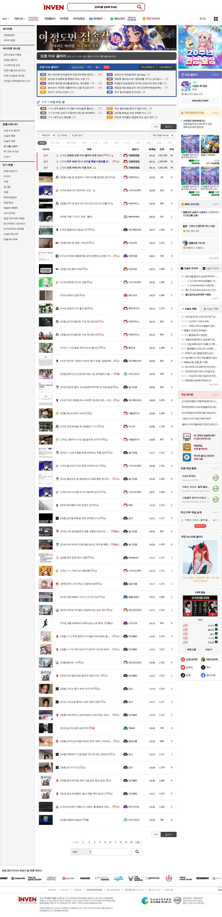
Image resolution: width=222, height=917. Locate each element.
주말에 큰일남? (71, 820)
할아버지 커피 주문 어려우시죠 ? (80, 465)
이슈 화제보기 (166, 67)
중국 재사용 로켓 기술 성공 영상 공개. (82, 780)
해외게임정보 (10, 197)
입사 (130, 518)
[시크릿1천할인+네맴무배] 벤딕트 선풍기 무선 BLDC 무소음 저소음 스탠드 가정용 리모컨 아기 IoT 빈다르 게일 (200, 401)
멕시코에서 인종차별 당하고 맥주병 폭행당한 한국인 (90, 544)
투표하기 (200, 526)
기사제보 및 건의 (12, 65)
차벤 (6, 181)
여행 (6, 192)
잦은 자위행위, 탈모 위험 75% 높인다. (82, 793)
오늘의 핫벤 (9, 136)
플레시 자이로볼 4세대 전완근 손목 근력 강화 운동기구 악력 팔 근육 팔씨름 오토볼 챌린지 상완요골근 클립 (200, 424)
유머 (84, 142)
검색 (137, 851)
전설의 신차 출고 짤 (73, 308)
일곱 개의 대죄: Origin (14, 218)
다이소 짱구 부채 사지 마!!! (77, 688)
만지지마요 (133, 806)
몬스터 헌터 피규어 (73, 413)
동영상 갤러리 (10, 60)
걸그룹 (7, 187)
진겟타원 (132, 256)
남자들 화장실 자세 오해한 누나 (79, 518)
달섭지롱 (132, 583)
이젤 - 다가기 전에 (72, 216)
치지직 (7, 176)
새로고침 (212, 258)
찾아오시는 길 (154, 890)
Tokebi (131, 728)
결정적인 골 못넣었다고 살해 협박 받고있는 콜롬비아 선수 (93, 479)
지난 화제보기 (148, 67)
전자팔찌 (132, 636)
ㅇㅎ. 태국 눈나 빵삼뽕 (75, 570)
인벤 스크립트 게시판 (14, 75)
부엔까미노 (133, 177)
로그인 (203, 18)
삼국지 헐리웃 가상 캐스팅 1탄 (79, 334)
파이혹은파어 (135, 229)
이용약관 (77, 890)
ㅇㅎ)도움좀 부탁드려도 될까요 (79, 347)
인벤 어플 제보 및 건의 (15, 70)
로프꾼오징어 (135, 610)
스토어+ (215, 113)
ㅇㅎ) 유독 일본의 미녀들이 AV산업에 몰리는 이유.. (89, 636)
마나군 (131, 426)
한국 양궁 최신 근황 (73, 557)
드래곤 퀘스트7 (11, 234)
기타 (169, 142)
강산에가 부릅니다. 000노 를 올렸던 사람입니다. (88, 806)
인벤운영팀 (133, 155)
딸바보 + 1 (68, 662)
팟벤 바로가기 (10, 171)
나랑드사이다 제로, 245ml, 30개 (196, 418)
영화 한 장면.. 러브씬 (74, 242)
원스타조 (132, 295)
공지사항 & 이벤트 (13, 55)
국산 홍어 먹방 (71, 269)
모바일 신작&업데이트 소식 (17, 81)
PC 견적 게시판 (11, 151)
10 (131, 842)
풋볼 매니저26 (10, 239)
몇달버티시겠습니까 (73, 229)
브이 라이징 (9, 213)
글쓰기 (168, 126)
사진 (137, 142)
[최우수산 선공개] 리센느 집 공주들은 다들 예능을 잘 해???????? (96, 374)
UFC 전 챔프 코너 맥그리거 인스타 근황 (83, 203)
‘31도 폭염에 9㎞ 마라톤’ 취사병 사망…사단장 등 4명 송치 (93, 400)
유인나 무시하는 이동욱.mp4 (78, 583)
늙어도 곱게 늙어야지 (74, 728)
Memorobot (133, 216)
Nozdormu (133, 557)
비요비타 (132, 242)
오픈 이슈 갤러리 (12, 130)
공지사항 (169, 890)
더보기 (208, 649)
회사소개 (52, 890)
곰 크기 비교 (69, 767)
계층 (148, 142)
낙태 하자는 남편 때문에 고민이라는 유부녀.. (86, 715)
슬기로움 (132, 387)
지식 (127, 142)
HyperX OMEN (11, 208)
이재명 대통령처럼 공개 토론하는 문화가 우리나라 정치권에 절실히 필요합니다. (103, 256)
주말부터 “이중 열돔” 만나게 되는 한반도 (84, 754)
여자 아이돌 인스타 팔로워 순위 (79, 492)
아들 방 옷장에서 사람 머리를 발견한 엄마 (84, 177)
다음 (137, 842)
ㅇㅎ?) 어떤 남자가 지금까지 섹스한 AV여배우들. (88, 649)
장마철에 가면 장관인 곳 (75, 505)
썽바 (130, 505)
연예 (71, 142)
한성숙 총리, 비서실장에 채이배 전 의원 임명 (86, 387)
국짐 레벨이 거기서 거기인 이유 (79, 597)
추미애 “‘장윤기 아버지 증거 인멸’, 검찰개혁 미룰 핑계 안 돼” (94, 361)
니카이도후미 (135, 190)
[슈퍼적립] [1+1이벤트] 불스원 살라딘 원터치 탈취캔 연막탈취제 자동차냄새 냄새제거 (200, 412)
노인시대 (132, 623)
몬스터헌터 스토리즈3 (14, 223)
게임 (116, 142)
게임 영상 (8, 202)
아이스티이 (133, 374)
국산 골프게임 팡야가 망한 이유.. (80, 675)
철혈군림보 (133, 597)
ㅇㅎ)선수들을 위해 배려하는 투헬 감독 (83, 452)
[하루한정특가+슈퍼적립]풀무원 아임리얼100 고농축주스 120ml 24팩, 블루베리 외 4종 (200, 407)
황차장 (131, 347)
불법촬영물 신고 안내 (134, 890)
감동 (159, 142)
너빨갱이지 (133, 413)
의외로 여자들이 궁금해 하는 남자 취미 (83, 610)
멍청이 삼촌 (69, 295)
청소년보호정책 (113, 890)
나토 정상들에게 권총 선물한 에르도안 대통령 (86, 531)
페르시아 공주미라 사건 (75, 190)
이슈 (55, 142)
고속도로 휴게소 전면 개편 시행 (79, 702)
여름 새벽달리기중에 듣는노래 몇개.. (82, 623)
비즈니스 (65, 890)
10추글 (64, 135)
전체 (42, 142)
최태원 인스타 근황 (73, 282)
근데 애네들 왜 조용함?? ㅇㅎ (78, 426)
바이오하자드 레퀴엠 (14, 229)
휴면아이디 (133, 308)
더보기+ (215, 75)
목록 (155, 126)
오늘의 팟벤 (9, 141)
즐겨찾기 (79, 135)
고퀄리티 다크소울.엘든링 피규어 (80, 439)
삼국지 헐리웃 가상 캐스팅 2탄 (79, 321)
